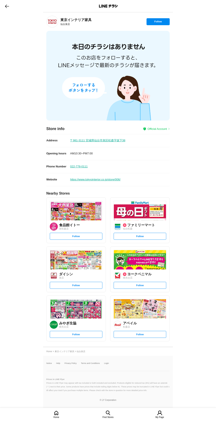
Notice (49, 363)
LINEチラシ (108, 6)
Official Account (157, 128)
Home (56, 417)
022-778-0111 (79, 166)
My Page (159, 417)
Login (106, 363)
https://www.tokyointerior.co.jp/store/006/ (95, 179)
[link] (52, 22)
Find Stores (107, 417)
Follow (158, 22)
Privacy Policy (70, 363)
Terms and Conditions (90, 363)
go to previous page (7, 6)
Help (58, 363)
